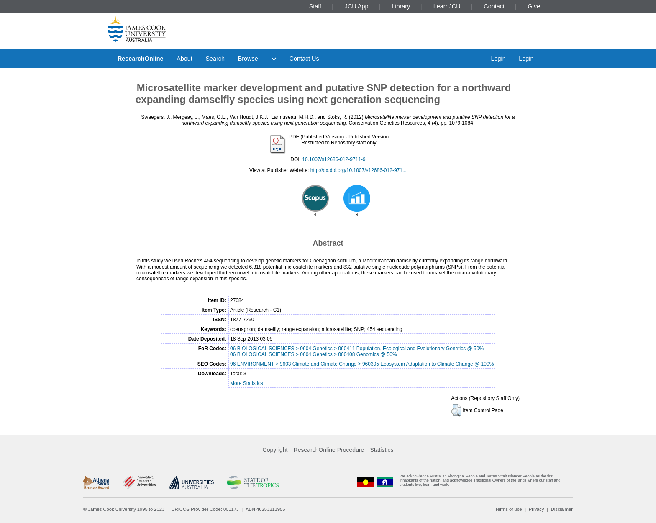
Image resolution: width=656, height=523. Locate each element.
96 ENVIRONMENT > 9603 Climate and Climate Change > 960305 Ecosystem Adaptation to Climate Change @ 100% (362, 364)
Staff (315, 6)
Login (498, 58)
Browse (248, 58)
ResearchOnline (141, 58)
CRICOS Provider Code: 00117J (205, 509)
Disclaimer (562, 509)
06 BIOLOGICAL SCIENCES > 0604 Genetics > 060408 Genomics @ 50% (313, 354)
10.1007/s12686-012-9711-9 (333, 159)
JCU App (357, 6)
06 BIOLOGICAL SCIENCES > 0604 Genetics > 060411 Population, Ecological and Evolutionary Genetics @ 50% (357, 348)
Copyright (275, 449)
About (184, 58)
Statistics (381, 449)
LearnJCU (447, 6)
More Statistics (246, 383)
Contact (494, 6)
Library (401, 6)
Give (534, 6)
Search (215, 58)
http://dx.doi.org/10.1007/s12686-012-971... (358, 170)
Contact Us (304, 58)
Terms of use (508, 509)
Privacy (536, 509)
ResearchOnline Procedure (329, 449)
